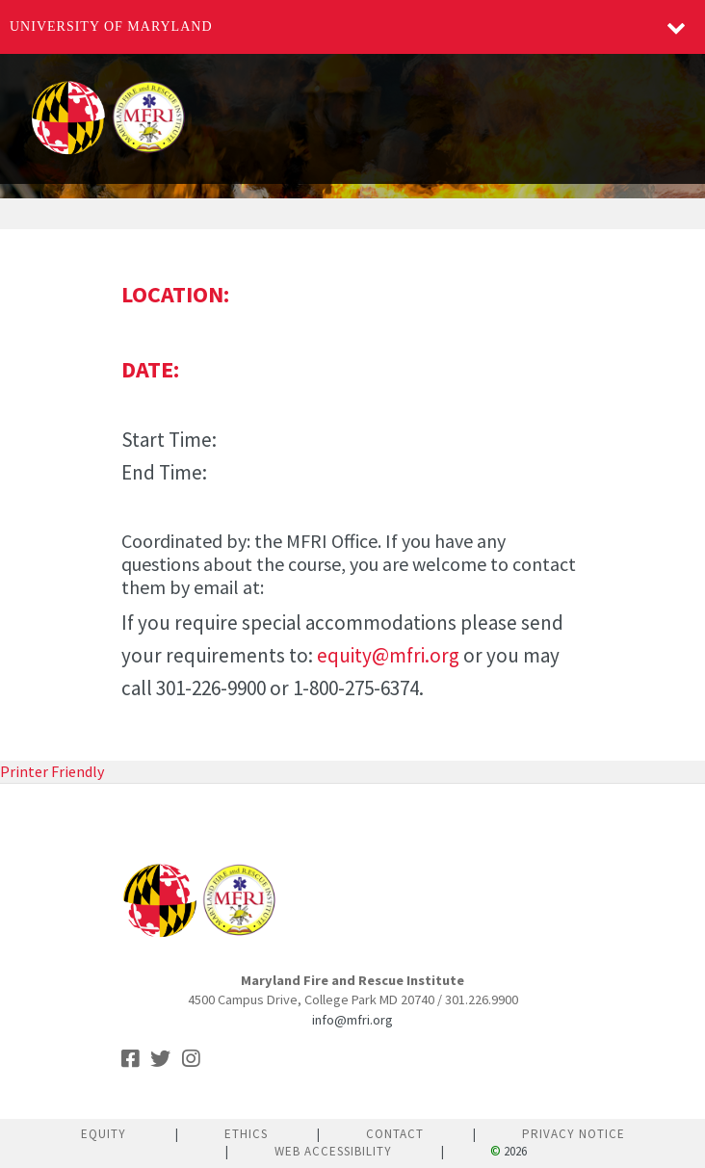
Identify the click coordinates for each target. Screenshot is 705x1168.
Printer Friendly (52, 771)
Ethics (246, 1134)
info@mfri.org (352, 1019)
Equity (103, 1134)
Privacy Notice (573, 1134)
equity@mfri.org (388, 655)
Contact (395, 1134)
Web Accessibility (333, 1151)
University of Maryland (111, 26)
